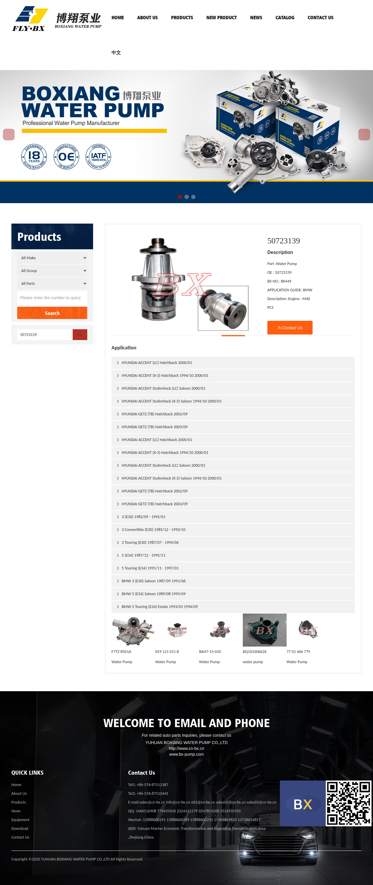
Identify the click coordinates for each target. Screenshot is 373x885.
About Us (19, 793)
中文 (116, 52)
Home (16, 784)
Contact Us (290, 327)
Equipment (20, 819)
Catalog (285, 17)
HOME (117, 17)
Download (19, 828)
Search (52, 313)
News (256, 17)
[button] (180, 197)
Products (18, 802)
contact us (320, 17)
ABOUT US (147, 17)
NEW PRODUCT (221, 17)
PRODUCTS (182, 17)
